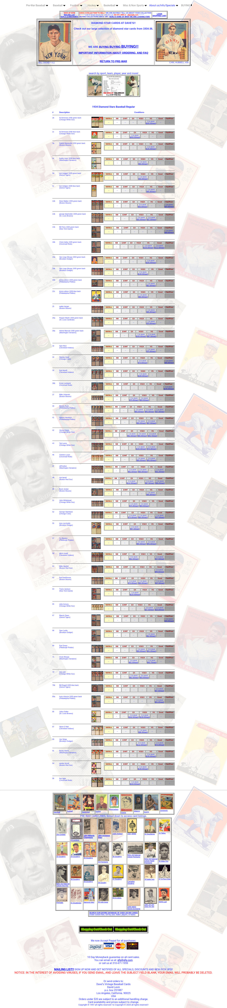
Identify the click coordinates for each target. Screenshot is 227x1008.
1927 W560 (132, 833)
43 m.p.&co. (118, 897)
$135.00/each (151, 149)
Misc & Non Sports (135, 5)
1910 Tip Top (149, 906)
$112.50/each (159, 248)
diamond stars (89, 901)
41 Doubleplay (76, 902)
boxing (151, 811)
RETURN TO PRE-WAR (113, 61)
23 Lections (76, 839)
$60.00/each (143, 164)
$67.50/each (150, 483)
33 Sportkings (150, 833)
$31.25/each (160, 471)
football (74, 810)
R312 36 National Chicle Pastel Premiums (151, 860)
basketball (88, 811)
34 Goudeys (76, 855)
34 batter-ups (150, 878)
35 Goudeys (90, 857)
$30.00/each (169, 621)
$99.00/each (169, 232)
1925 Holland (119, 833)
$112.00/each (142, 745)
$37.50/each (151, 219)
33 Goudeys (62, 855)
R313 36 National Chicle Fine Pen (63, 883)
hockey (102, 810)
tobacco (138, 810)
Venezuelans (114, 808)
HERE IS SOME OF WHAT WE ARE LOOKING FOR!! (129, 17)
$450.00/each (135, 137)
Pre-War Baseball (37, 5)
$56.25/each (160, 483)
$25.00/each (169, 206)
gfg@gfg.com (125, 960)
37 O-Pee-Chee (164, 878)
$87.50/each (151, 336)
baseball (60, 811)
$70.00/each (151, 323)
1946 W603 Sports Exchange (134, 907)
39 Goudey (103, 882)
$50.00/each (143, 179)
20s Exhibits (62, 833)
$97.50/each (134, 529)
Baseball (59, 5)
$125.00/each (135, 594)
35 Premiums (103, 861)
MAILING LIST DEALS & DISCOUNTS (69, 16)
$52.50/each (151, 285)
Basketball (111, 5)
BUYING (186, 5)
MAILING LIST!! (64, 969)
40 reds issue (103, 901)
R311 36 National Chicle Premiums (135, 855)
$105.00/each (151, 262)
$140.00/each (143, 274)
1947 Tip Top (151, 904)
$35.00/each (169, 363)
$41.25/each (151, 651)
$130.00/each (145, 717)
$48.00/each (159, 572)
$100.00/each (141, 336)
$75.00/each (151, 351)
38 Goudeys (76, 878)
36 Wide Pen (164, 860)
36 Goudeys (118, 855)
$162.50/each (133, 717)
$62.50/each (132, 436)
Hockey (93, 5)
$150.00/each (135, 784)
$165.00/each (151, 123)
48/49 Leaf (164, 901)
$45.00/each (151, 191)
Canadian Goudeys (134, 881)
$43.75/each (152, 436)
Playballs (62, 901)
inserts (127, 811)
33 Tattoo (164, 832)
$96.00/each (143, 732)
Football (76, 5)
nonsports (166, 809)
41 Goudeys (118, 878)
